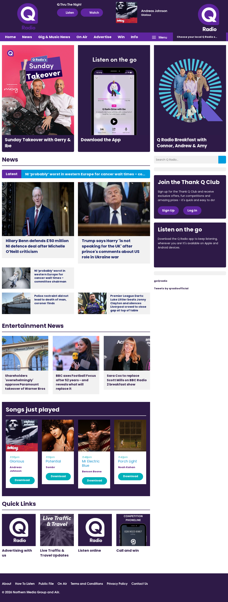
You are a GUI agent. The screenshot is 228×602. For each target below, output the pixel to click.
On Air (81, 36)
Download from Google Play (205, 257)
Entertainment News (33, 326)
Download (22, 480)
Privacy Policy (117, 583)
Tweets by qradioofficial (171, 288)
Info (134, 36)
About (6, 583)
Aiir (56, 591)
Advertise (102, 36)
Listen (67, 12)
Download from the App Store (173, 257)
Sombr (50, 467)
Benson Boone (92, 471)
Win (121, 36)
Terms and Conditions (87, 583)
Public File (46, 583)
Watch (92, 12)
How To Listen (25, 583)
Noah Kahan (126, 467)
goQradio (160, 281)
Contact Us (139, 583)
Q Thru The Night (69, 4)
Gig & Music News (54, 36)
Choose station (200, 37)
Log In (192, 210)
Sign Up (168, 210)
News (27, 36)
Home (10, 36)
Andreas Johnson (154, 10)
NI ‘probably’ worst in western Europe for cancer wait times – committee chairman (85, 174)
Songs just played (33, 410)
